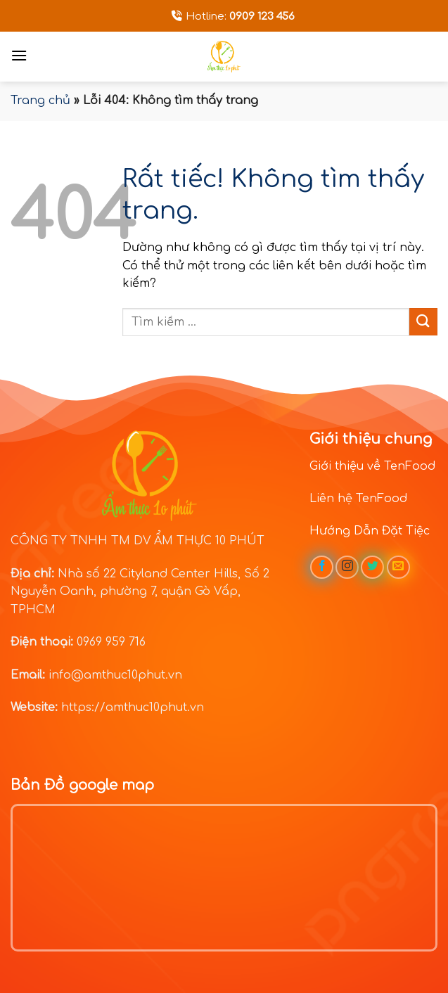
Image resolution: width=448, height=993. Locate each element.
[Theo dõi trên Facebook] (321, 567)
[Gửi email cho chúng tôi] (398, 567)
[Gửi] (423, 321)
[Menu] (19, 55)
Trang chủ (40, 100)
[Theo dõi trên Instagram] (347, 567)
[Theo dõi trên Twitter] (372, 567)
